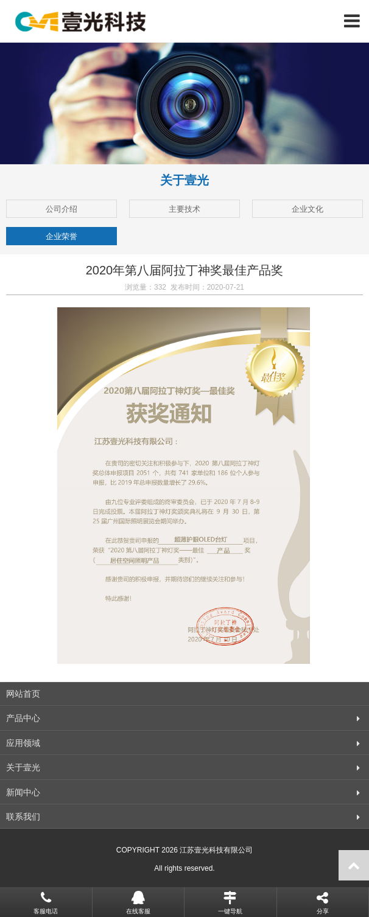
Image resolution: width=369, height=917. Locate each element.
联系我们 (23, 816)
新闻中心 (23, 792)
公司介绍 (61, 209)
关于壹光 (23, 767)
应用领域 (23, 743)
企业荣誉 (61, 236)
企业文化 (307, 209)
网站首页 (23, 694)
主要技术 (184, 209)
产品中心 (23, 718)
